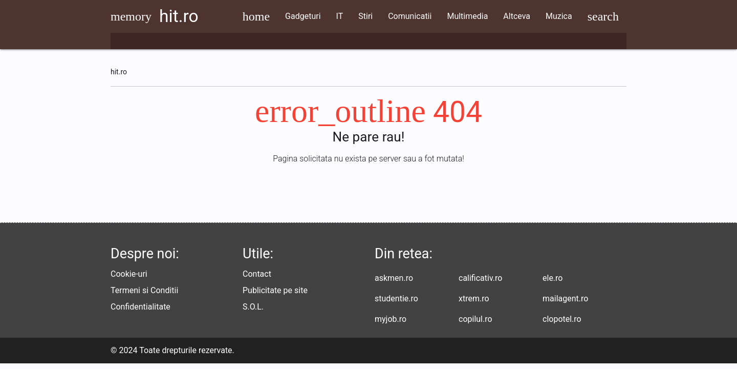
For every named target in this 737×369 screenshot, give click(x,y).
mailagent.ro (565, 304)
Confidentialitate (140, 312)
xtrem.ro (474, 304)
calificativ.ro (480, 284)
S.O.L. (253, 312)
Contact (257, 279)
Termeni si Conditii (144, 296)
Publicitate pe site (275, 296)
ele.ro (552, 284)
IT (358, 16)
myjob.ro (390, 325)
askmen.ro (394, 284)
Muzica (578, 16)
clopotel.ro (562, 325)
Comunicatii (428, 16)
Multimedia (486, 16)
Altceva (536, 16)
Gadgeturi (321, 16)
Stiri (385, 16)
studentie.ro (396, 304)
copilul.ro (475, 325)
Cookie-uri (129, 279)
